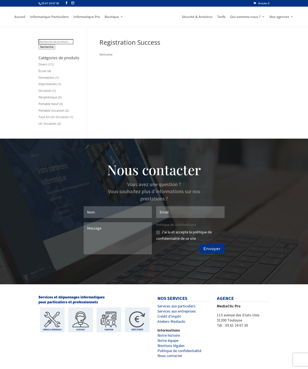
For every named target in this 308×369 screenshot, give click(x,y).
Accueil (19, 17)
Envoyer (212, 248)
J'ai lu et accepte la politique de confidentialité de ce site (184, 235)
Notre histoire (168, 335)
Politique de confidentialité (179, 350)
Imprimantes (47, 84)
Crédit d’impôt (169, 316)
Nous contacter (169, 355)
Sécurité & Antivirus (197, 17)
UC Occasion (47, 124)
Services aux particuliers (176, 306)
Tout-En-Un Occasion (53, 117)
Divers (42, 64)
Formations (46, 78)
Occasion (45, 91)
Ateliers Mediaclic (171, 321)
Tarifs (222, 17)
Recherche (46, 47)
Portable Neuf (48, 104)
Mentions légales (171, 345)
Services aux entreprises (176, 311)
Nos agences (280, 17)
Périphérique (47, 97)
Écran (42, 71)
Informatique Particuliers (48, 17)
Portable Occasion (51, 110)
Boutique (111, 17)
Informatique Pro (86, 17)
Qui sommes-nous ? (246, 17)
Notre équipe (167, 340)
